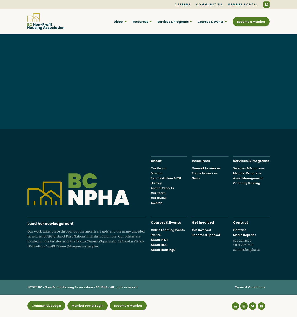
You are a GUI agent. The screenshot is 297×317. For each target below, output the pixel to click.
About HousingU (163, 250)
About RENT (159, 240)
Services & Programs (173, 22)
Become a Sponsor (206, 235)
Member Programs (247, 173)
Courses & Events (211, 22)
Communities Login (46, 306)
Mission (156, 173)
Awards (156, 203)
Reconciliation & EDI (166, 178)
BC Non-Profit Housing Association (45, 21)
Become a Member (251, 22)
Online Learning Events (168, 230)
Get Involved (203, 222)
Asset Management (248, 178)
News (196, 178)
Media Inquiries (251, 242)
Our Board (158, 198)
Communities (209, 4)
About (119, 22)
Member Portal (243, 4)
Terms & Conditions (250, 287)
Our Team (158, 193)
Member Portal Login (87, 306)
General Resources (206, 168)
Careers (183, 4)
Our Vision (158, 168)
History (156, 183)
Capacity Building (246, 183)
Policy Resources (204, 173)
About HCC (159, 245)
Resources (140, 22)
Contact (240, 222)
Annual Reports (162, 188)
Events (156, 235)
